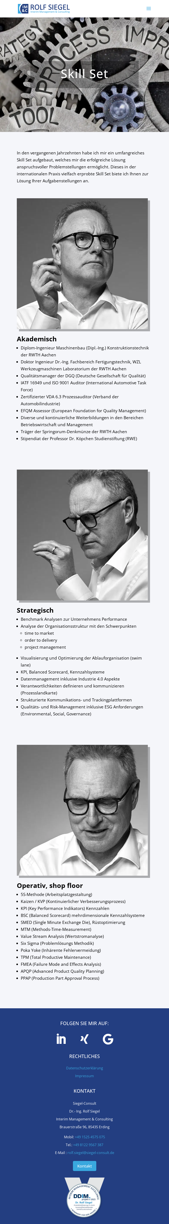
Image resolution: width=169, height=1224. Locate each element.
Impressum (84, 1076)
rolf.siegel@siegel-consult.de (90, 1152)
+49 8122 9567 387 (88, 1144)
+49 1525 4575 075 (90, 1137)
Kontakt (84, 1166)
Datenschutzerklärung (84, 1068)
